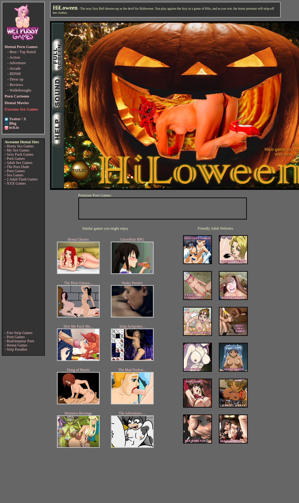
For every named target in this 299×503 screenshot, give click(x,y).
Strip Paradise (17, 349)
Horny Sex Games (20, 146)
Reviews (16, 85)
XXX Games (16, 183)
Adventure (17, 63)
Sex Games (15, 175)
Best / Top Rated (23, 52)
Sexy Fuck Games (20, 154)
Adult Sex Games (19, 163)
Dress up (16, 79)
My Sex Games (18, 150)
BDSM (15, 73)
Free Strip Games (19, 333)
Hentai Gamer (17, 345)
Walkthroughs (20, 90)
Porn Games (16, 158)
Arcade (15, 68)
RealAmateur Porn (20, 341)
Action (14, 57)
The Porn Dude (18, 167)
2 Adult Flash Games (22, 179)
